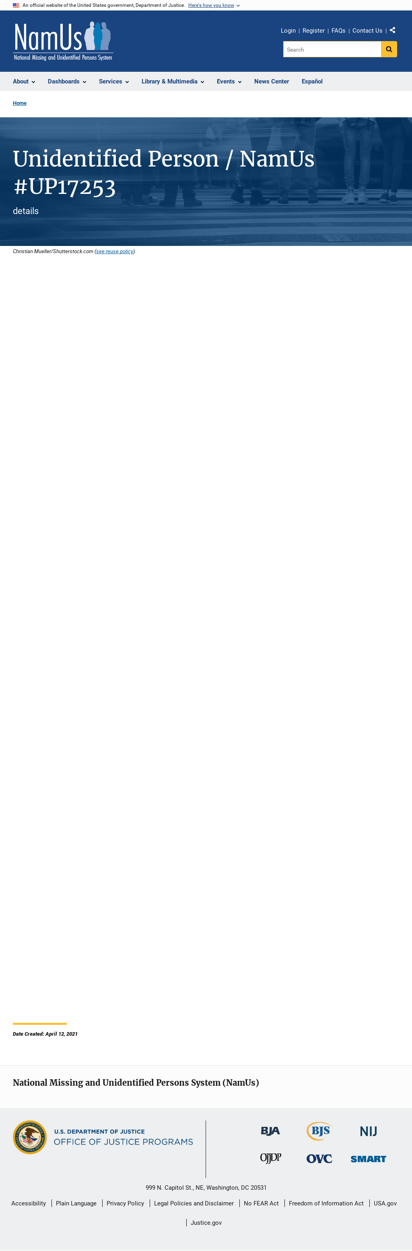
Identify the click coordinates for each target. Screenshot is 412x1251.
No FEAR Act (261, 1203)
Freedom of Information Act (326, 1203)
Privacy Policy (125, 1203)
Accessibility (28, 1203)
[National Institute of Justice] (368, 1128)
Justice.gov (206, 1222)
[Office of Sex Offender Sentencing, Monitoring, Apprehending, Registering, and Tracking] (368, 1157)
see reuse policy (114, 251)
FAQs (339, 30)
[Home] (63, 41)
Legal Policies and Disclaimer (194, 1203)
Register (314, 30)
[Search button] (389, 49)
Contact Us (367, 30)
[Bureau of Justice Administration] (270, 1127)
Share (395, 32)
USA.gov (385, 1203)
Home (20, 103)
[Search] (332, 49)
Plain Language (76, 1203)
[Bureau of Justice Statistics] (320, 1137)
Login (288, 30)
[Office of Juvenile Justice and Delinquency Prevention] (270, 1160)
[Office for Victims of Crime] (319, 1158)
